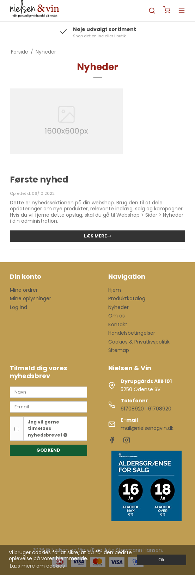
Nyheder (118, 307)
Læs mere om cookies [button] (37, 565)
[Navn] (48, 391)
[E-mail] (48, 406)
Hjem (114, 289)
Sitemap (118, 350)
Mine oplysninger (30, 298)
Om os (116, 315)
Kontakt (117, 324)
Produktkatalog (126, 298)
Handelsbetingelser (131, 332)
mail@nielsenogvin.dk (147, 428)
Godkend (48, 450)
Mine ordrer (24, 289)
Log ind (18, 307)
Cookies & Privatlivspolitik (139, 341)
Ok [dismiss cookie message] (161, 560)
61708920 (132, 408)
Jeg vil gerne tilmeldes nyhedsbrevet (47, 428)
